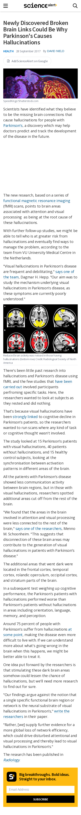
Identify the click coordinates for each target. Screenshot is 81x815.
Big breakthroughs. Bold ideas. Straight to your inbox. (44, 776)
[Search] (75, 5)
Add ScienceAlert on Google (27, 61)
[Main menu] (6, 5)
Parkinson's (13, 125)
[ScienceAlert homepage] (40, 5)
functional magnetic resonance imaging (36, 200)
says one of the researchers (38, 528)
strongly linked (25, 416)
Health (8, 51)
